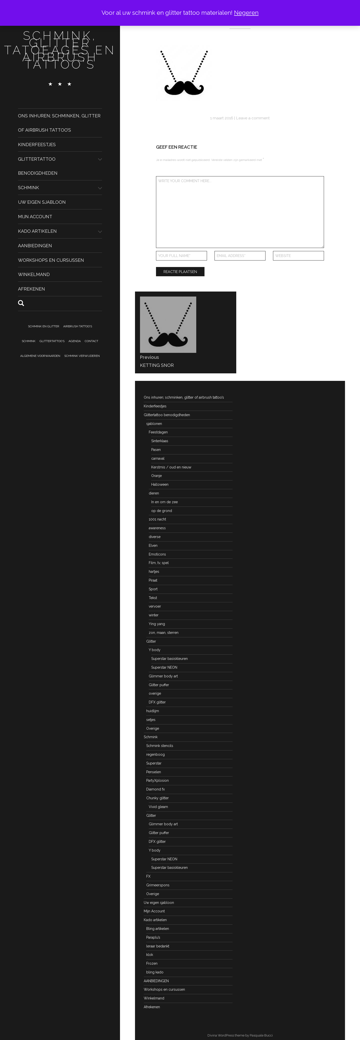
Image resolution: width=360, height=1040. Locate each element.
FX (148, 876)
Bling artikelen (157, 929)
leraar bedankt (157, 946)
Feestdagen (158, 432)
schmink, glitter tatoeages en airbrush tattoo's (60, 50)
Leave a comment (253, 118)
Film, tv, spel (159, 563)
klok (149, 955)
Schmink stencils (159, 746)
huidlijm (152, 711)
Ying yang (157, 624)
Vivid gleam (158, 807)
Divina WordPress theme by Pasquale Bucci (240, 1035)
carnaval (157, 458)
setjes (151, 720)
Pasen (156, 450)
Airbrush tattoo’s (77, 326)
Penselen (153, 772)
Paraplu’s (153, 937)
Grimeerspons (158, 885)
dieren (154, 493)
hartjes (154, 572)
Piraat (153, 580)
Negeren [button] (246, 12)
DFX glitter (157, 702)
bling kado (155, 972)
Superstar (154, 763)
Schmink (28, 187)
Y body (154, 650)
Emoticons (157, 554)
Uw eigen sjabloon (42, 202)
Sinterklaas (159, 441)
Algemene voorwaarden (40, 356)
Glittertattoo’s (52, 341)
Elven (153, 546)
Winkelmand (34, 274)
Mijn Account (35, 216)
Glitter (151, 641)
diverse (154, 537)
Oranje (156, 476)
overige (155, 693)
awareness (157, 528)
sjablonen (154, 424)
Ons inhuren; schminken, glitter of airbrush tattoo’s (184, 397)
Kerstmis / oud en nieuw (171, 467)
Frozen (152, 963)
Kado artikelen (37, 231)
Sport (153, 589)
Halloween (159, 484)
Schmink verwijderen (82, 356)
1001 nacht (157, 519)
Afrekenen (31, 289)
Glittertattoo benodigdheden (167, 415)
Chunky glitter (157, 798)
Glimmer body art (163, 676)
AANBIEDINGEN (35, 245)
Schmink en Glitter (43, 326)
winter (153, 615)
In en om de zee (164, 502)
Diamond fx (155, 789)
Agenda (74, 341)
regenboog (155, 754)
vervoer (155, 606)
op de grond (161, 511)
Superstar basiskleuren (169, 659)
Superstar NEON (164, 667)
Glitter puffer (159, 685)
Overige (152, 728)
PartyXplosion (157, 780)
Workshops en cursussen (51, 260)
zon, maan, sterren (163, 633)
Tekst (153, 598)
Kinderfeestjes (37, 144)
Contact (91, 341)
